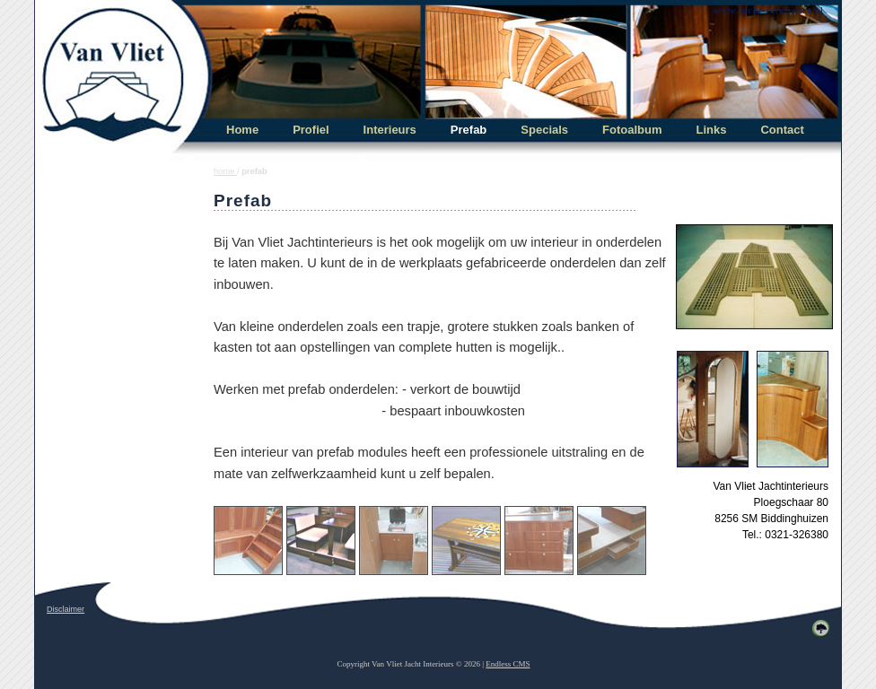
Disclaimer (65, 609)
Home (242, 129)
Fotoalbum (631, 129)
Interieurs (390, 129)
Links (711, 129)
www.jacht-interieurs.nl (768, 10)
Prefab (468, 129)
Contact (781, 129)
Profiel (310, 129)
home (225, 171)
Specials (544, 129)
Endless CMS (508, 663)
